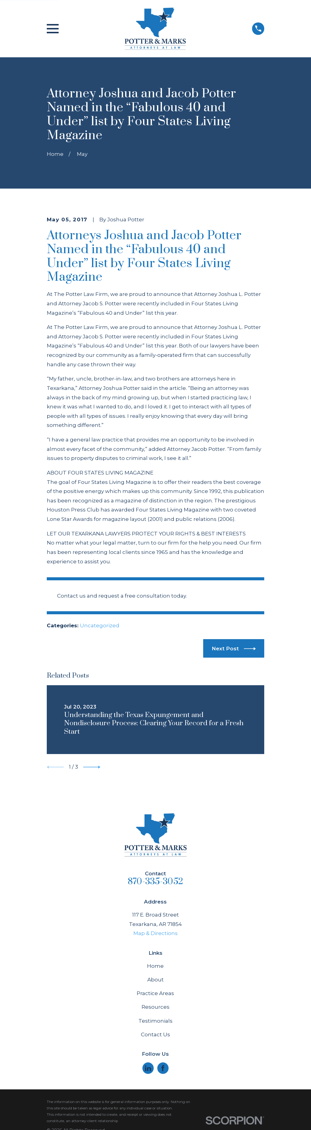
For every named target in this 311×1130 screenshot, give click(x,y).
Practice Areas (155, 993)
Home (155, 966)
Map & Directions (155, 933)
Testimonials (155, 1021)
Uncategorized (99, 625)
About (155, 980)
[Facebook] (163, 1068)
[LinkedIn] (148, 1068)
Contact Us (155, 1034)
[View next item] (91, 767)
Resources (155, 1007)
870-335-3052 (155, 882)
